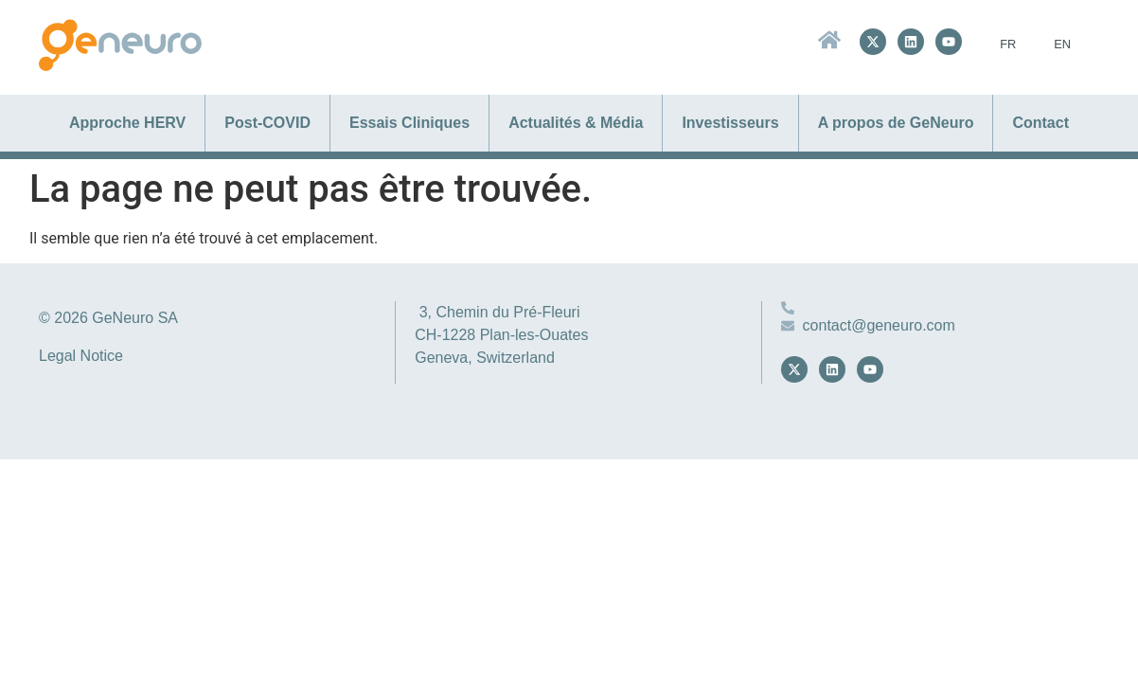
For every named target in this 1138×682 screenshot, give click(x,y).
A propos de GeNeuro (896, 123)
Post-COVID (267, 123)
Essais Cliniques (409, 123)
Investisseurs (730, 123)
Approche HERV (127, 123)
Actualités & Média (575, 123)
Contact (1040, 123)
